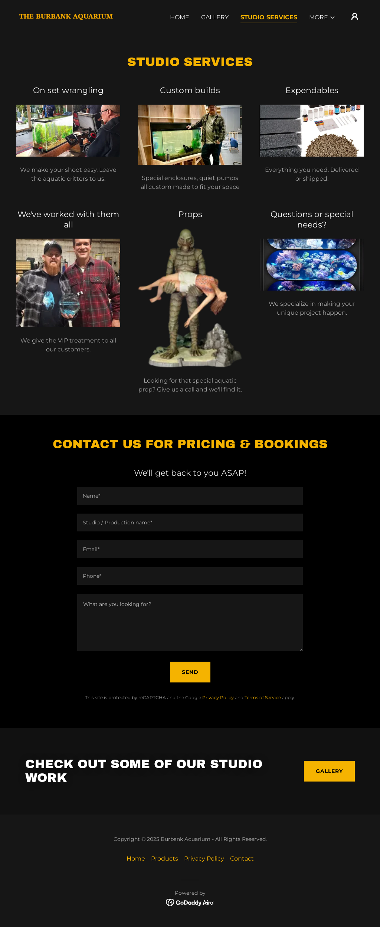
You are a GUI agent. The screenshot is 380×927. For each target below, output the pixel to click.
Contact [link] (242, 858)
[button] (322, 17)
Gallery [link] (215, 17)
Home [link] (179, 17)
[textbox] (190, 496)
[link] (66, 15)
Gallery (329, 771)
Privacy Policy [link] (218, 697)
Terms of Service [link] (263, 697)
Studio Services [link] (268, 17)
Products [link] (164, 858)
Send (190, 672)
